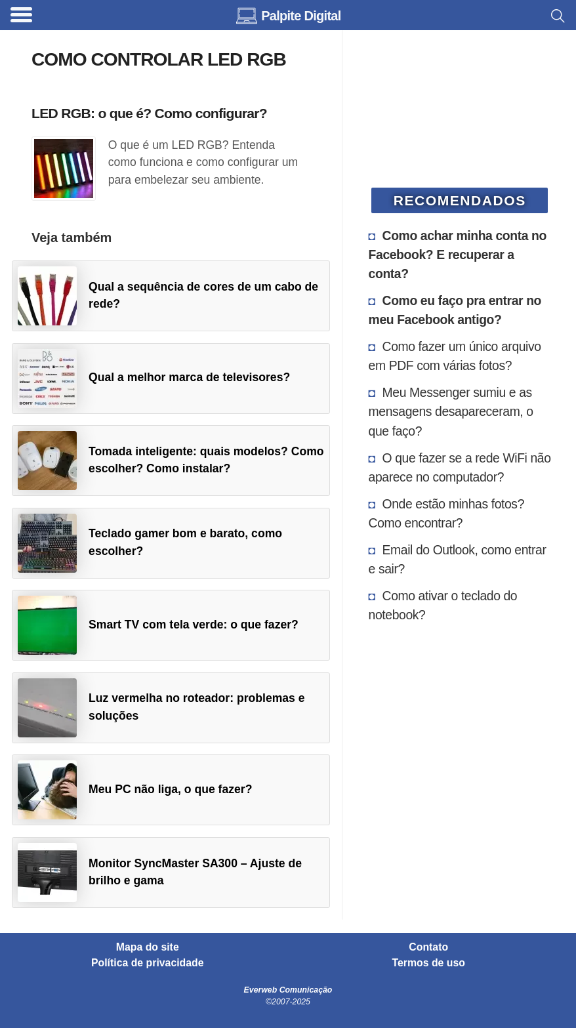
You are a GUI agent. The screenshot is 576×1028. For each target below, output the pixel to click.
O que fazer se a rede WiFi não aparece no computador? (460, 467)
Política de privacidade (147, 963)
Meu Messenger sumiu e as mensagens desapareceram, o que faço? (451, 411)
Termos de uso (428, 963)
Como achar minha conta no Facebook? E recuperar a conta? (457, 254)
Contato (428, 947)
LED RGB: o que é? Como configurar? (149, 113)
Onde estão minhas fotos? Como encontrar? (446, 513)
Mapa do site (147, 947)
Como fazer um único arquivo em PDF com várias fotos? (455, 356)
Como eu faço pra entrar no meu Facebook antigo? (455, 310)
